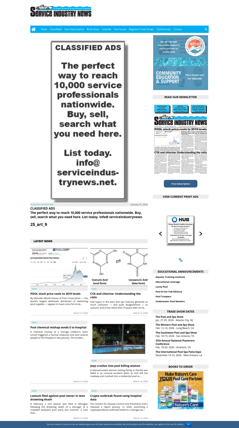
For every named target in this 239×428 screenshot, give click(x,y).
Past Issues (120, 29)
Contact (177, 29)
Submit (106, 29)
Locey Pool (162, 286)
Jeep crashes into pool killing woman (115, 366)
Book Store (93, 29)
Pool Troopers (163, 296)
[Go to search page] (206, 29)
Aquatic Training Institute (170, 276)
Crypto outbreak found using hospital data (115, 397)
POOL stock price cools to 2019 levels (55, 293)
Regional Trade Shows (141, 29)
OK (188, 424)
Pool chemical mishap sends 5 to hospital (58, 327)
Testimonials (163, 29)
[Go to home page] (33, 29)
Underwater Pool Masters (170, 301)
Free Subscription (74, 29)
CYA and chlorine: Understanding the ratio (115, 295)
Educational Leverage (168, 281)
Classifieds (56, 29)
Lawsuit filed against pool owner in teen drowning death (57, 397)
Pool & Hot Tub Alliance (169, 291)
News (44, 29)
